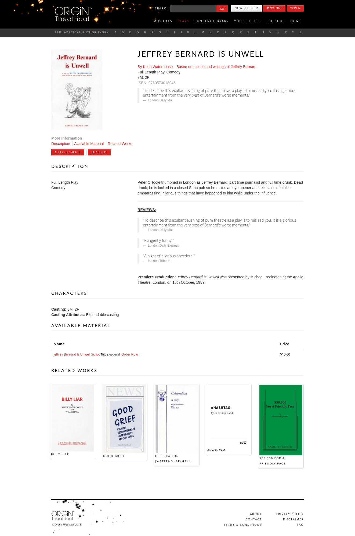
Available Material (89, 143)
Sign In (295, 8)
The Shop (275, 21)
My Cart (274, 8)
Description (60, 143)
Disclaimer (293, 519)
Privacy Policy (290, 514)
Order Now (129, 354)
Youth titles (247, 21)
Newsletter (246, 8)
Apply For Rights (68, 152)
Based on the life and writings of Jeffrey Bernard (216, 67)
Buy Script (100, 152)
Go (222, 8)
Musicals (162, 21)
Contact (254, 519)
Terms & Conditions (243, 525)
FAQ (300, 525)
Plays (183, 21)
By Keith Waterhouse (155, 67)
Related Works (120, 143)
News (296, 21)
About (256, 514)
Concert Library (211, 21)
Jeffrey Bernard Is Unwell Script (77, 354)
